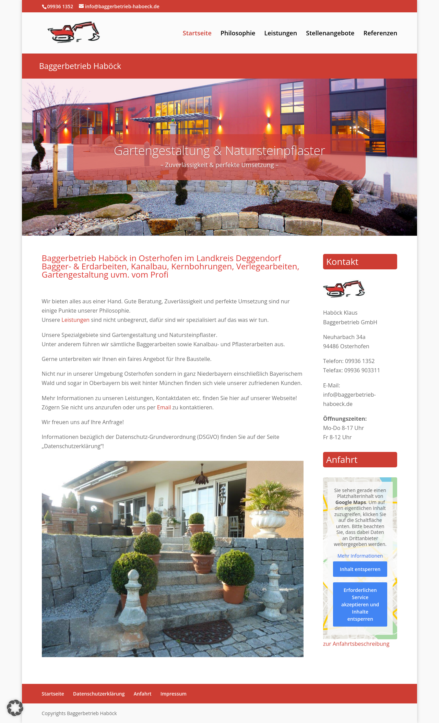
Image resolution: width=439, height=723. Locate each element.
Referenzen (381, 34)
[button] (15, 708)
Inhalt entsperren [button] (360, 569)
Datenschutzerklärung (98, 693)
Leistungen (280, 34)
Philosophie (238, 34)
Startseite (197, 34)
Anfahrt (143, 693)
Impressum (174, 693)
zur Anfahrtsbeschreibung (356, 644)
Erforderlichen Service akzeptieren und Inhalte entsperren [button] (360, 604)
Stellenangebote (330, 34)
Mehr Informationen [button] (360, 556)
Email (164, 407)
